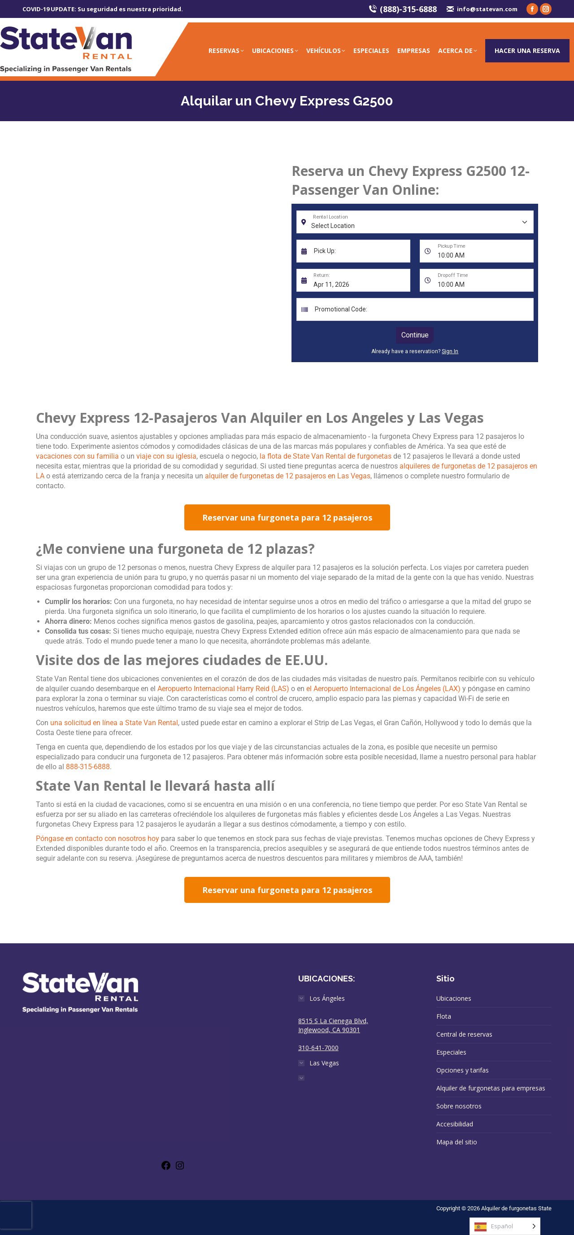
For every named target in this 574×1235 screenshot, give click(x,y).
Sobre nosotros (459, 1106)
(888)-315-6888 (402, 9)
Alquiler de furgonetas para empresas (490, 1088)
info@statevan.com (481, 9)
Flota (443, 1016)
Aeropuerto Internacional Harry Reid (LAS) (223, 688)
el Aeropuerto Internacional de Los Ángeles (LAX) (383, 688)
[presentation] (15, 1215)
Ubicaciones (453, 998)
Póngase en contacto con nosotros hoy (97, 838)
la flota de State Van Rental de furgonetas (325, 456)
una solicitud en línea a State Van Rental (114, 722)
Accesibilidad (454, 1124)
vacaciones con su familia (77, 456)
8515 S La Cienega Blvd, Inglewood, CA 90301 (333, 1025)
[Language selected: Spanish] (505, 1226)
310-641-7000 (318, 1047)
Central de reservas (464, 1034)
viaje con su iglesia (166, 456)
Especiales (451, 1052)
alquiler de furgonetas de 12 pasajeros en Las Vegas (287, 476)
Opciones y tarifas (462, 1070)
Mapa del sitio (456, 1142)
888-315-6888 (88, 766)
